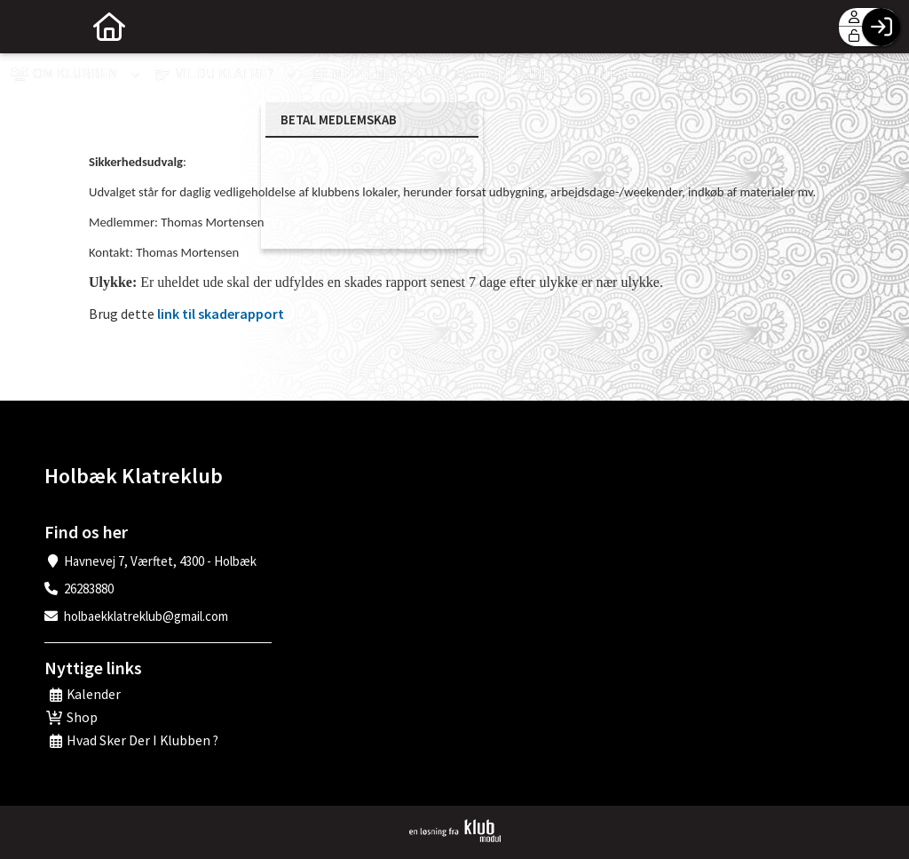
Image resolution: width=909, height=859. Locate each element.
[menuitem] (26, 26)
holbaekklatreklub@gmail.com (146, 616)
